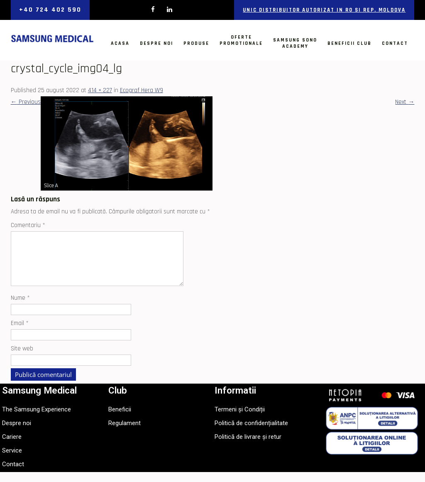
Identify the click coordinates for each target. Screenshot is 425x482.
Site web (22, 358)
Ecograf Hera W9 (141, 90)
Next (404, 102)
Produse (196, 43)
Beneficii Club (349, 43)
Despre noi (156, 43)
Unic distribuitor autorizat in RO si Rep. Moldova (324, 10)
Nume (20, 308)
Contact (395, 43)
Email (20, 333)
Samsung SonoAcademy (295, 43)
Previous (26, 102)
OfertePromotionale (241, 40)
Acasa (120, 43)
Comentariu (28, 225)
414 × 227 (100, 90)
